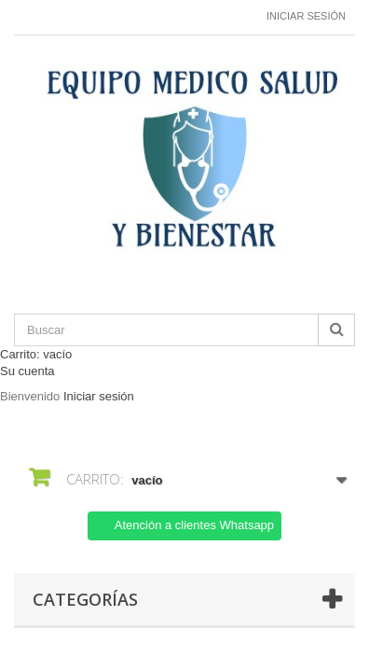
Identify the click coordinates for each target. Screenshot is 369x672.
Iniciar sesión (306, 15)
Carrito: (36, 354)
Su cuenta (27, 371)
